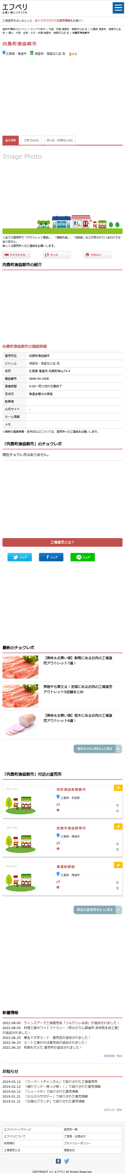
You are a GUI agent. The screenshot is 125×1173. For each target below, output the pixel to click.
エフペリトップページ (17, 1130)
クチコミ (31, 140)
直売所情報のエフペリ (14, 29)
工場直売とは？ (62, 542)
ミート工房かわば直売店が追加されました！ (56, 1042)
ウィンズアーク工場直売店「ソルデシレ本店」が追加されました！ (72, 1023)
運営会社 (69, 1150)
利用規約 (9, 1143)
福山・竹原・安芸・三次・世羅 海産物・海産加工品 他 (38, 33)
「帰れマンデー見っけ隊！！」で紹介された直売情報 (62, 1086)
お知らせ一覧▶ (113, 1110)
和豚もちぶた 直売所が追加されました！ (53, 1047)
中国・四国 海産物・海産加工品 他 (68, 29)
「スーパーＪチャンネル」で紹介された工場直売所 (60, 1081)
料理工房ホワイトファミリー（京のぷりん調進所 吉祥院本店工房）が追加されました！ (61, 1030)
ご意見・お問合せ (75, 1136)
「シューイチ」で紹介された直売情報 (51, 1091)
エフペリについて (15, 1136)
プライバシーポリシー (77, 1143)
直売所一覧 (71, 1130)
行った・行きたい (60, 140)
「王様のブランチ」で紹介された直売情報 (54, 1101)
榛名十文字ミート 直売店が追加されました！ (57, 1037)
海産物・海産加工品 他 (50, 54)
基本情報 (10, 140)
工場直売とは (12, 1150)
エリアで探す (38, 29)
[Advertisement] (62, 96)
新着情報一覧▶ (113, 1056)
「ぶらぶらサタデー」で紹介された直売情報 (56, 1096)
